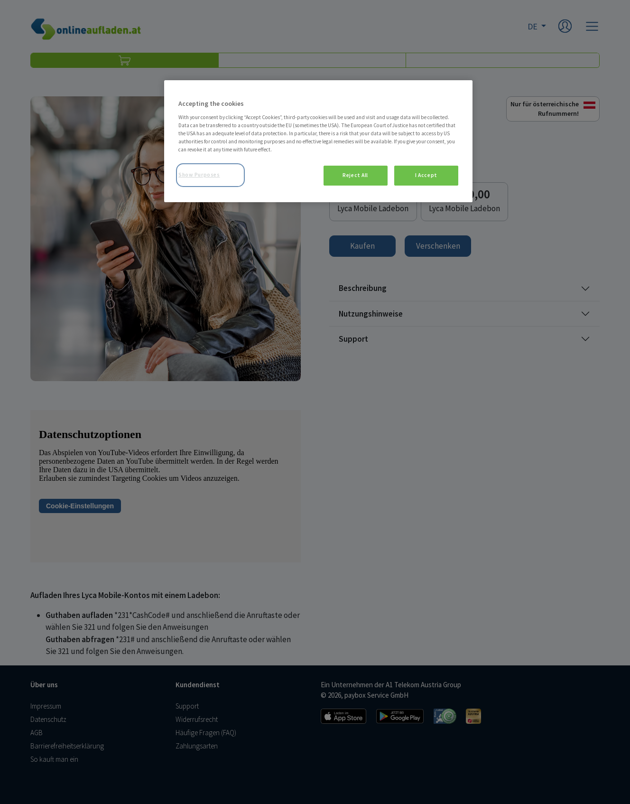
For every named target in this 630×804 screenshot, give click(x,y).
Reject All (355, 175)
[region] (318, 141)
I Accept (426, 175)
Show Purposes (199, 174)
